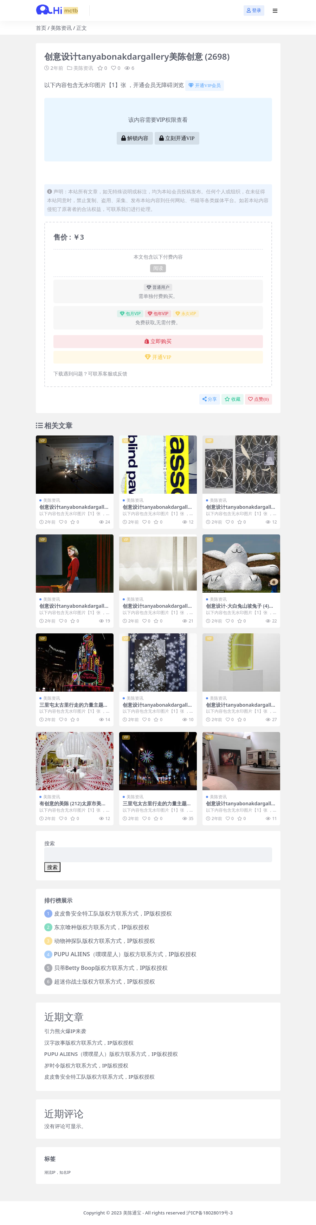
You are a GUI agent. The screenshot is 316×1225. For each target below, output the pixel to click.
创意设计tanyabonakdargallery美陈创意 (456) (74, 608)
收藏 (232, 399)
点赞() (258, 399)
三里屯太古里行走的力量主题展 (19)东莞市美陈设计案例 (157, 806)
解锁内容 (134, 138)
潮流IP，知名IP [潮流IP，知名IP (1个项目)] (57, 1172)
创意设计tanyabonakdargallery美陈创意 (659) (158, 707)
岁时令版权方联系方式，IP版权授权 (86, 1065)
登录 (254, 10)
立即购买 (158, 341)
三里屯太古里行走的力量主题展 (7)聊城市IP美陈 (73, 707)
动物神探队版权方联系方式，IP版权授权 (104, 941)
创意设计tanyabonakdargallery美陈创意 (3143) (241, 806)
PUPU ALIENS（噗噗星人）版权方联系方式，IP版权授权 (125, 954)
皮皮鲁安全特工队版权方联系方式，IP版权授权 (113, 913)
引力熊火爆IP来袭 (65, 1030)
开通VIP (158, 357)
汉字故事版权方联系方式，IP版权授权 (89, 1042)
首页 (41, 27)
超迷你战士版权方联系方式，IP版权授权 (104, 981)
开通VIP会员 (204, 85)
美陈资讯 (61, 27)
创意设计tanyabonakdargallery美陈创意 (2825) (241, 707)
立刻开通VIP (177, 138)
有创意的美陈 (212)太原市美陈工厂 (73, 806)
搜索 (49, 843)
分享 (209, 399)
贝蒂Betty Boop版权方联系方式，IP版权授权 (111, 968)
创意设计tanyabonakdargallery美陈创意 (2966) (241, 510)
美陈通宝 (132, 1213)
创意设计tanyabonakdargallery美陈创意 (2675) (158, 608)
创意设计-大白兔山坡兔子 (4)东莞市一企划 (240, 608)
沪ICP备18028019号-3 (209, 1213)
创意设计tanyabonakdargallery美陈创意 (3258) (158, 510)
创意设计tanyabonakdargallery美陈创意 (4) (74, 510)
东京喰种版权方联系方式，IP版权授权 (101, 927)
